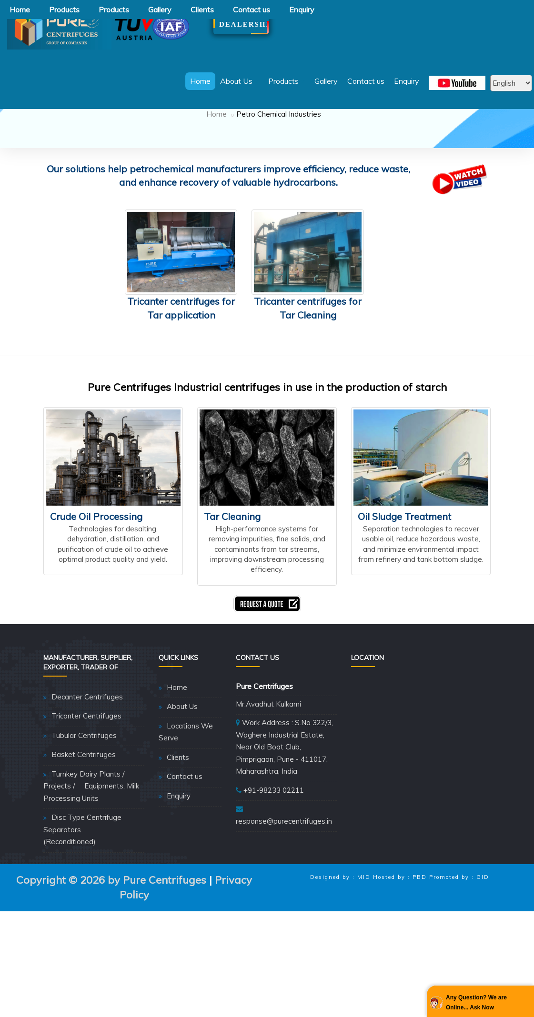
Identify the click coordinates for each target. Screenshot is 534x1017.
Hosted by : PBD (400, 933)
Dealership (241, 24)
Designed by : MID (340, 933)
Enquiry (301, 9)
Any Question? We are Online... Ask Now (476, 1002)
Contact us (251, 9)
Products (64, 9)
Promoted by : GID (459, 933)
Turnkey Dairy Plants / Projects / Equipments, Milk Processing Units (91, 842)
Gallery (159, 9)
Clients (202, 9)
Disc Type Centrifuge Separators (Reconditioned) (82, 886)
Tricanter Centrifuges (86, 772)
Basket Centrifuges (83, 811)
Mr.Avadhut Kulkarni (268, 760)
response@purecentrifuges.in (284, 877)
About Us (239, 81)
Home (20, 9)
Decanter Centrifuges (87, 753)
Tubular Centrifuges (84, 792)
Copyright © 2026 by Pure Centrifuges (111, 936)
